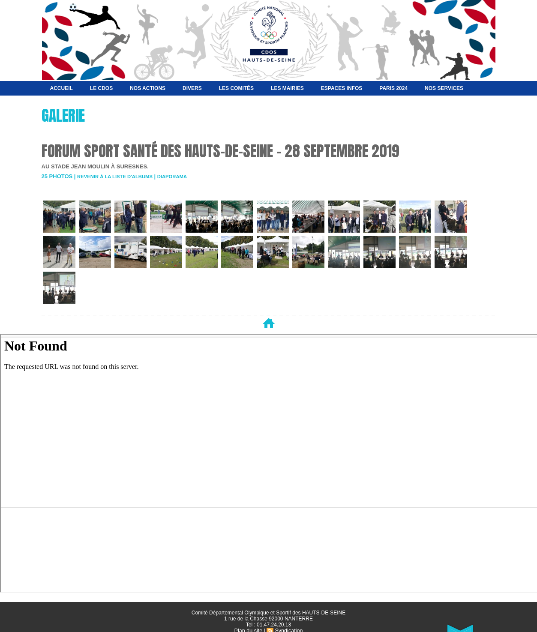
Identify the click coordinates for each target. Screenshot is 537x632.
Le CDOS (101, 88)
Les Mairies (287, 88)
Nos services (444, 88)
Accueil (61, 88)
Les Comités (236, 88)
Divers (192, 88)
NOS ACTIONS (147, 88)
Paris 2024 (393, 88)
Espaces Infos (341, 88)
